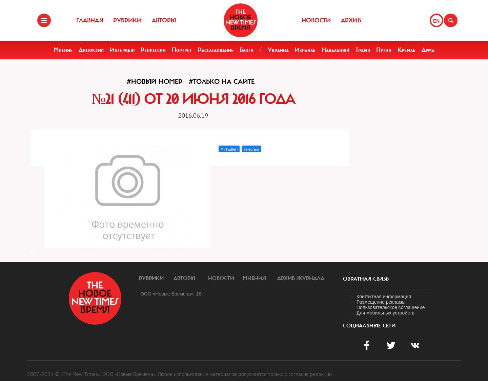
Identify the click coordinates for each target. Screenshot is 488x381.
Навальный (335, 50)
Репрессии (153, 50)
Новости (316, 20)
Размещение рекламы (381, 302)
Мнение (63, 50)
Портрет (182, 50)
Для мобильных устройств (385, 313)
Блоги (246, 50)
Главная (89, 20)
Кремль (406, 50)
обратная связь (366, 278)
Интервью (122, 50)
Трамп (362, 50)
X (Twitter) (229, 149)
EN (436, 21)
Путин (383, 50)
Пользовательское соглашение (391, 307)
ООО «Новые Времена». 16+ (172, 294)
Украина (278, 50)
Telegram (251, 149)
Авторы (164, 20)
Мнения (254, 278)
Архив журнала (300, 278)
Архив (351, 20)
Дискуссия (91, 50)
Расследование (215, 50)
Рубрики (127, 20)
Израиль (305, 50)
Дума (428, 50)
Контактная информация (384, 296)
